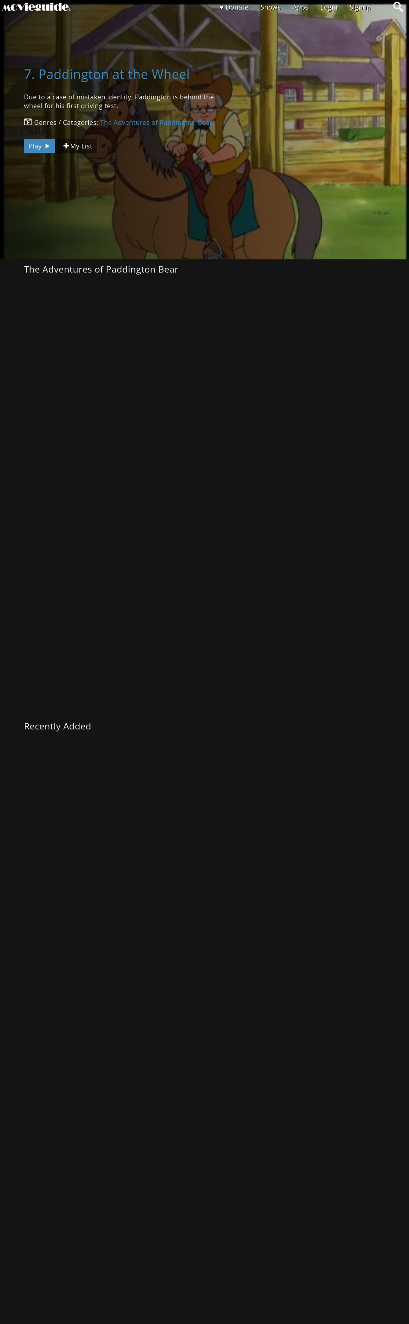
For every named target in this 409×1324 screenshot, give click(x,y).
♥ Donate (234, 7)
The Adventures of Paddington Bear (156, 122)
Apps (300, 7)
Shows (270, 7)
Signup (360, 7)
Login (329, 7)
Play (40, 146)
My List (77, 146)
